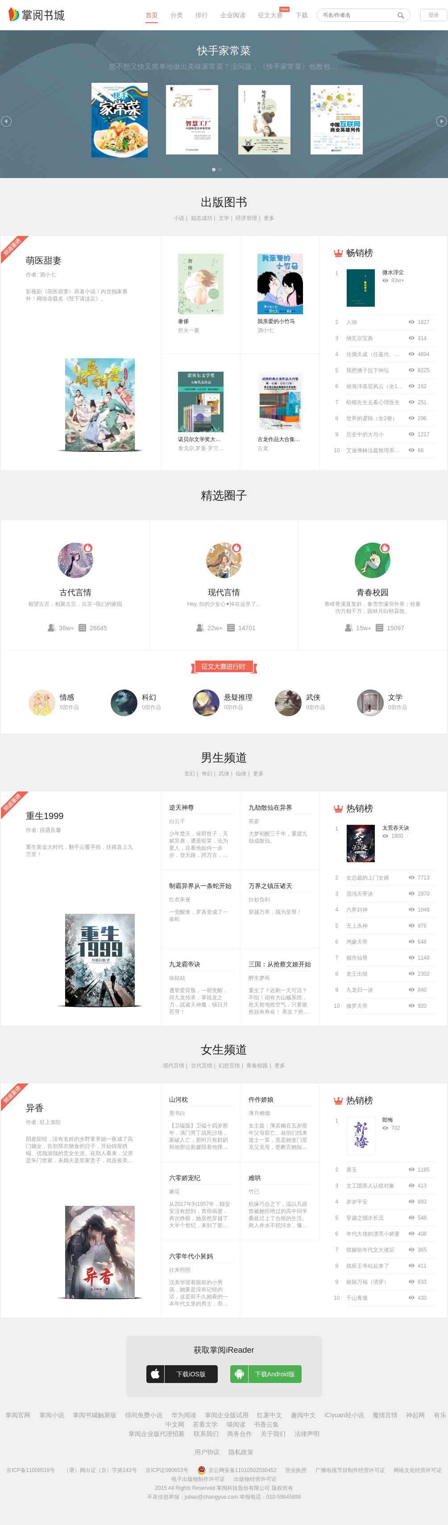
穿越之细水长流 (365, 1218)
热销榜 (359, 808)
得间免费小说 (143, 1415)
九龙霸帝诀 (184, 964)
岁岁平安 (357, 1202)
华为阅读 (183, 1415)
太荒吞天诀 (395, 828)
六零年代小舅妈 (191, 1256)
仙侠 (241, 774)
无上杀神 (357, 926)
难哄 (255, 1177)
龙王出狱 (357, 974)
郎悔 (387, 1120)
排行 (201, 15)
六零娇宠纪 (184, 1177)
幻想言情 (229, 1066)
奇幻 (207, 774)
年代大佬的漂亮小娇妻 (373, 1234)
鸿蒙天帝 (357, 942)
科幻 (149, 697)
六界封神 (357, 910)
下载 (301, 15)
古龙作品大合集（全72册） (289, 439)
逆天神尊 (181, 807)
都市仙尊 (357, 958)
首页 (151, 15)
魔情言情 (385, 1415)
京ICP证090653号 (166, 1470)
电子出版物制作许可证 (198, 1479)
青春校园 (373, 592)
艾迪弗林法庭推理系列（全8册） (385, 450)
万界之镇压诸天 (270, 885)
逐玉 (351, 1170)
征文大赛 (270, 15)
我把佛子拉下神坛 (367, 370)
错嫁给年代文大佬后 (370, 1250)
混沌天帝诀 (359, 894)
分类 (176, 15)
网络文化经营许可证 (418, 1470)
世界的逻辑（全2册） (372, 418)
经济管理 (246, 218)
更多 (269, 218)
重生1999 (45, 816)
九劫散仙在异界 (270, 807)
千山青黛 (357, 1298)
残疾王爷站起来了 (367, 1266)
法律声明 (307, 1433)
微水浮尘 (393, 272)
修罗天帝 (357, 1006)
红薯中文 (269, 1415)
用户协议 (207, 1452)
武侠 (313, 697)
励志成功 (201, 218)
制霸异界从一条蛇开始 (200, 885)
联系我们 (206, 1433)
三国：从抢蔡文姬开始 (280, 964)
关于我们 (273, 1433)
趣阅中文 (303, 1415)
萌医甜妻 (44, 260)
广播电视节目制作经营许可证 (350, 1470)
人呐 (351, 322)
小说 (179, 218)
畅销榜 (359, 253)
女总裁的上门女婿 (367, 878)
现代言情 (224, 592)
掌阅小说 (51, 1415)
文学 (224, 218)
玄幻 (189, 774)
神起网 (415, 1415)
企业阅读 (232, 15)
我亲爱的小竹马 (276, 321)
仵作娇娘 (261, 1099)
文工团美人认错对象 (370, 1186)
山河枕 (178, 1099)
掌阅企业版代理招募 (157, 1433)
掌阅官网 (17, 1415)
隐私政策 (240, 1452)
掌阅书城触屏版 (94, 1415)
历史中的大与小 (365, 434)
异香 (35, 1108)
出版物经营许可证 (255, 1479)
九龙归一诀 (359, 990)
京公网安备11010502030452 (237, 1470)
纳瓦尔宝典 (359, 338)
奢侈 (183, 321)
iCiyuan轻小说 (344, 1415)
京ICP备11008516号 (30, 1470)
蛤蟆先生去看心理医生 (373, 402)
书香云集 (266, 1424)
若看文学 (205, 1424)
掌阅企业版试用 (227, 1415)
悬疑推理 (238, 697)
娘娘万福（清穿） (367, 1282)
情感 (67, 697)
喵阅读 (236, 1424)
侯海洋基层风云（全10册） (378, 386)
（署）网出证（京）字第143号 (100, 1470)
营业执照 (296, 1470)
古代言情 (75, 592)
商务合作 (239, 1433)
